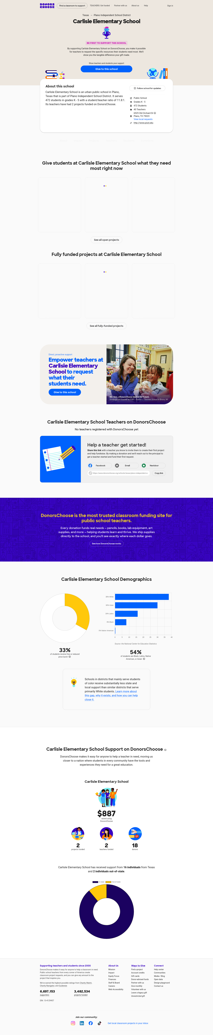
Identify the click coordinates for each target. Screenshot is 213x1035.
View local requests (143, 119)
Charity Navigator (47, 986)
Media (156, 976)
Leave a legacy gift (139, 993)
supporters (55, 992)
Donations (147, 140)
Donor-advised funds (140, 979)
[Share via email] (126, 465)
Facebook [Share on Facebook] (96, 465)
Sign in (170, 6)
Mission (111, 969)
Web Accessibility (115, 989)
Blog (163, 976)
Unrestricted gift (138, 996)
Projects (94, 140)
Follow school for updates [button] (147, 88)
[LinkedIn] (82, 1023)
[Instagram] (73, 1023)
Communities (159, 973)
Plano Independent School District (112, 15)
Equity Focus (113, 976)
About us (135, 5)
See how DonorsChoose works (106, 543)
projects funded (89, 992)
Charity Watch (86, 983)
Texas (85, 15)
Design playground (162, 983)
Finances (112, 979)
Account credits (138, 973)
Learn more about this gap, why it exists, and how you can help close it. (111, 695)
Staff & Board (114, 983)
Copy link (159, 473)
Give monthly (136, 986)
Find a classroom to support (72, 5)
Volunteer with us (138, 989)
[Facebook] (91, 1023)
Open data (158, 979)
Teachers (111, 140)
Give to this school (106, 69)
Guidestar (63, 986)
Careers (111, 986)
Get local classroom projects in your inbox (128, 1023)
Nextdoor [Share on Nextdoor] (150, 466)
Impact (78, 140)
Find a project (137, 969)
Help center (159, 969)
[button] (126, 473)
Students (128, 140)
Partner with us (120, 5)
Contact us (158, 986)
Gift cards (135, 976)
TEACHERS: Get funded (100, 5)
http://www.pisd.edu (143, 123)
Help (146, 5)
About (63, 140)
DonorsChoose (47, 5)
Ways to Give (138, 965)
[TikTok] (99, 1023)
